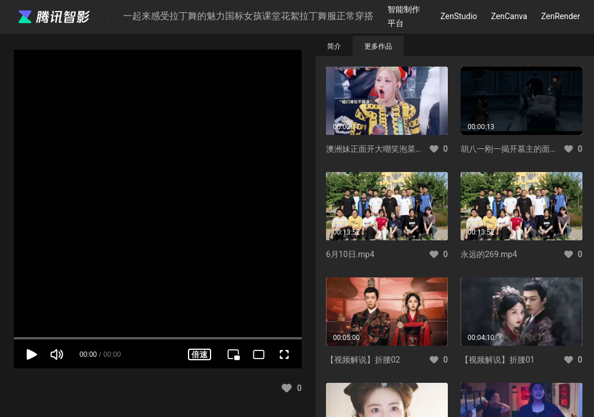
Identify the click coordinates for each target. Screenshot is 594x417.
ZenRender (560, 16)
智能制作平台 (403, 16)
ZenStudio (458, 16)
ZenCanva (509, 16)
